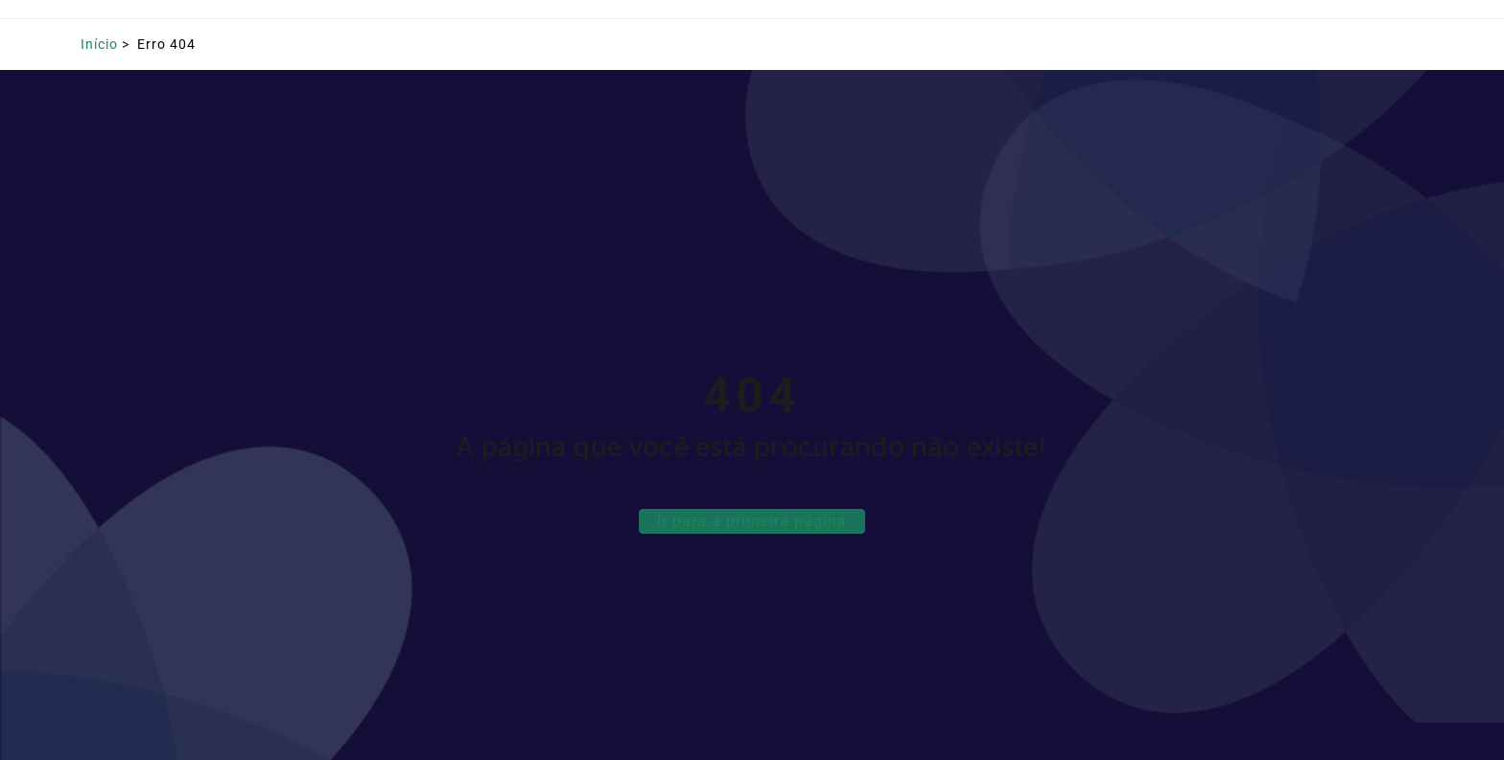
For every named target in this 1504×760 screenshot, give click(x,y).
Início (99, 44)
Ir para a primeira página (752, 521)
